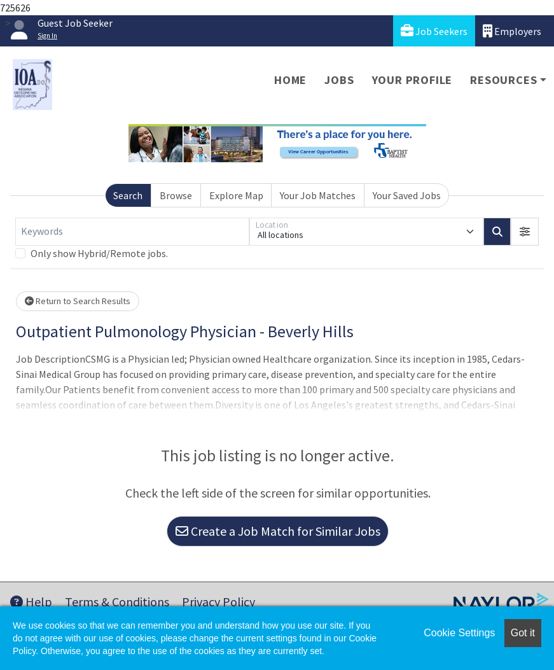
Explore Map (236, 195)
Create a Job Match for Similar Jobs (278, 531)
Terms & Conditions (117, 602)
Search (127, 195)
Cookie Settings (459, 632)
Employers (512, 31)
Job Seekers (434, 31)
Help (31, 602)
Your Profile (412, 80)
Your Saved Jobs (407, 195)
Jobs (339, 80)
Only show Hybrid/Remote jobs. (99, 253)
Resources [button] (503, 80)
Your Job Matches (318, 195)
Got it (523, 632)
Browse (176, 195)
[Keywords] (132, 232)
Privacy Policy (218, 602)
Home (290, 80)
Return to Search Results (77, 301)
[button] (525, 232)
